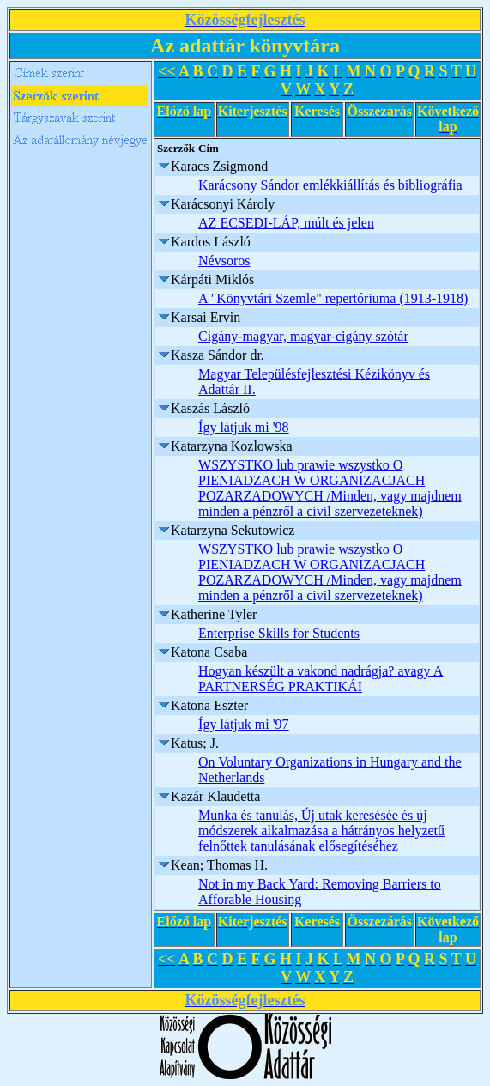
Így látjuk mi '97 (243, 724)
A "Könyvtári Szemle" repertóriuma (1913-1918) (333, 298)
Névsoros (224, 260)
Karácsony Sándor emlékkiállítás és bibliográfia (330, 185)
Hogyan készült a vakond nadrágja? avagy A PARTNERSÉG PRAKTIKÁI (320, 679)
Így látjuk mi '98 (243, 427)
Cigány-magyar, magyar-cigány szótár (303, 336)
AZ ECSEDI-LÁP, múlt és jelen (286, 222)
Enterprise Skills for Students (279, 633)
